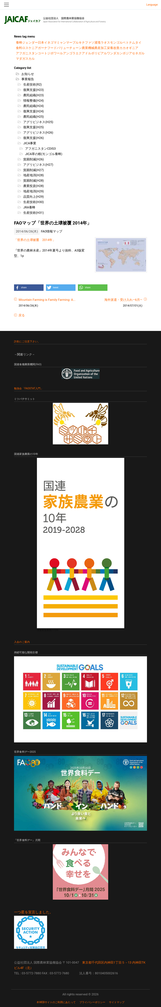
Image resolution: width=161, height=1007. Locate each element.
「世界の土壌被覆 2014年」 (35, 240)
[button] (29, 287)
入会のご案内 (22, 641)
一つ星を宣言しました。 (33, 912)
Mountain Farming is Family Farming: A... (47, 300)
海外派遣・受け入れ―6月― (123, 300)
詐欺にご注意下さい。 (27, 341)
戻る (21, 315)
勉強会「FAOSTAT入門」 (28, 388)
